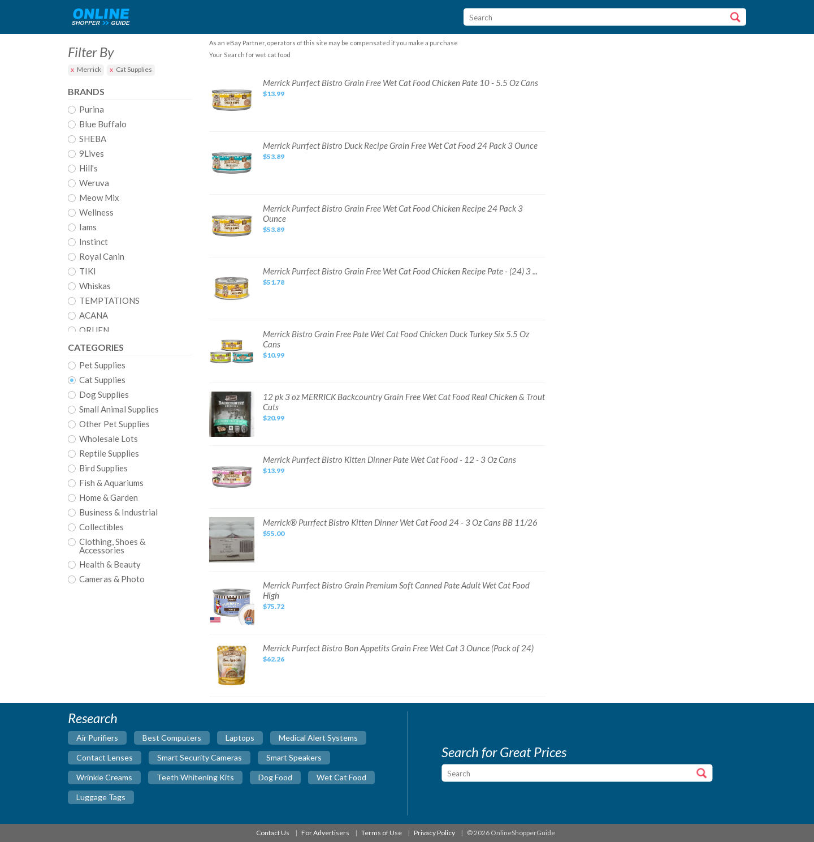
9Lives (91, 153)
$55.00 (273, 533)
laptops (240, 737)
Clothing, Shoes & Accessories (112, 546)
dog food (275, 777)
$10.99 (273, 355)
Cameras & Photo (112, 579)
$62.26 (273, 659)
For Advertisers (325, 832)
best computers (171, 737)
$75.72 (273, 606)
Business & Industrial (118, 512)
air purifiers (97, 737)
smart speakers (294, 757)
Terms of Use (381, 832)
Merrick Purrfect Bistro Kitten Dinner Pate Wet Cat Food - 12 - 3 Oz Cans (389, 459)
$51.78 (273, 282)
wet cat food (341, 777)
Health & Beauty (110, 564)
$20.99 (273, 418)
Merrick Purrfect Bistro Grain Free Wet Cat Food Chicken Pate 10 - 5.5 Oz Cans (400, 83)
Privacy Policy (434, 832)
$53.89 (273, 156)
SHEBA (92, 139)
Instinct (93, 242)
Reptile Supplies (109, 453)
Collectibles (101, 527)
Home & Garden (108, 497)
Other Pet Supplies (114, 424)
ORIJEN (94, 330)
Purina (91, 109)
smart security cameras (199, 757)
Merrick (89, 69)
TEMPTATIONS (109, 301)
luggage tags (100, 797)
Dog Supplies (104, 394)
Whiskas (95, 286)
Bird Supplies (103, 468)
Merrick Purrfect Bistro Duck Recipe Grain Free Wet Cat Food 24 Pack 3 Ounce (400, 145)
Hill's (88, 168)
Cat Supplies (134, 69)
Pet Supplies (102, 365)
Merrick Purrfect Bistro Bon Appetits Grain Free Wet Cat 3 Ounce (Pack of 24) (398, 648)
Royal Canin (101, 256)
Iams (88, 227)
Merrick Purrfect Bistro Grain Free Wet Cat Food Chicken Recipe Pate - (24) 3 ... (400, 271)
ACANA (93, 315)
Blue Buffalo (103, 124)
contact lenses (104, 757)
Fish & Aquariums (111, 483)
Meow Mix (99, 198)
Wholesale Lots (108, 439)
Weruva (94, 183)
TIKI (87, 271)
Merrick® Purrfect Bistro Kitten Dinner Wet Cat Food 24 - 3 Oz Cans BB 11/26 (400, 522)
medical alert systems (318, 737)
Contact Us (272, 832)
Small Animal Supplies (119, 409)
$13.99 (273, 93)
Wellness (96, 212)
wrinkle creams (104, 777)
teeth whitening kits (195, 777)
